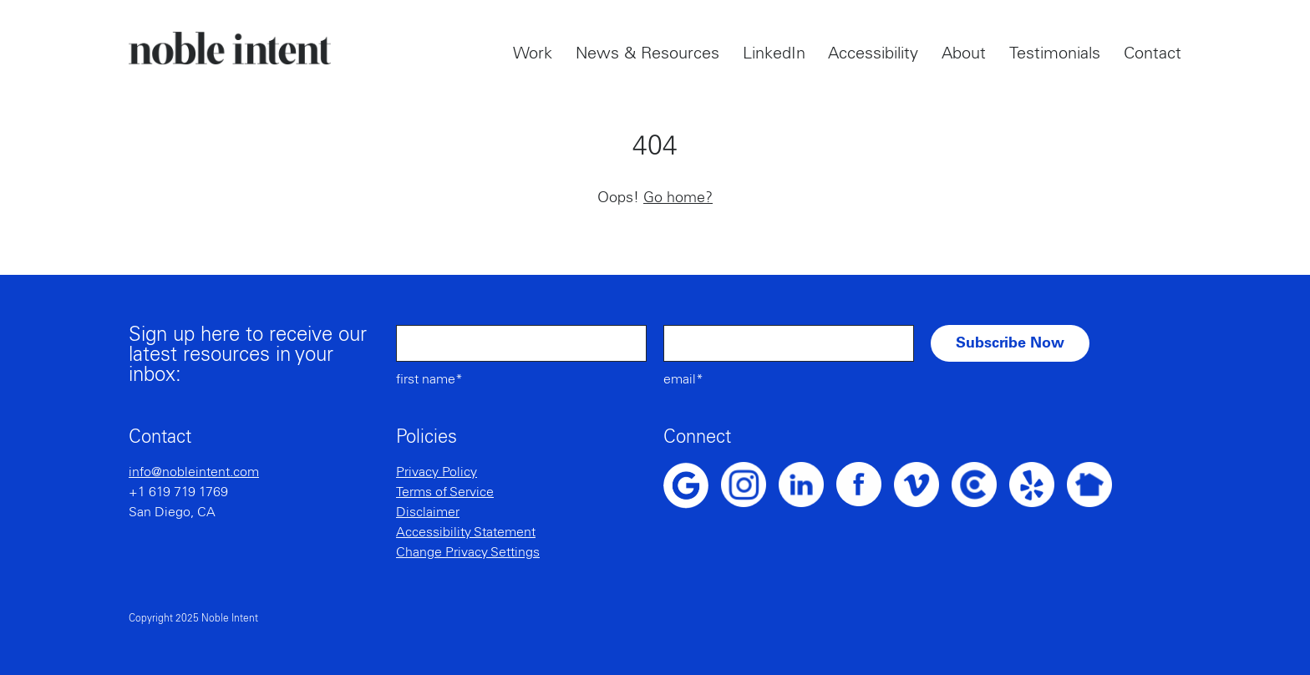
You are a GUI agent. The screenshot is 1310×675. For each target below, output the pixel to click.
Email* (683, 379)
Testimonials (1054, 53)
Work (532, 53)
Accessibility (873, 53)
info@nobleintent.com (194, 472)
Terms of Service (445, 492)
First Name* (429, 379)
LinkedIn (774, 53)
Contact (1152, 53)
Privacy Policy (436, 472)
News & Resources (647, 53)
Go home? (678, 198)
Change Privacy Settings (468, 552)
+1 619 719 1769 (178, 492)
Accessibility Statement (466, 532)
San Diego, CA (172, 512)
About (964, 53)
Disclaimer (428, 512)
